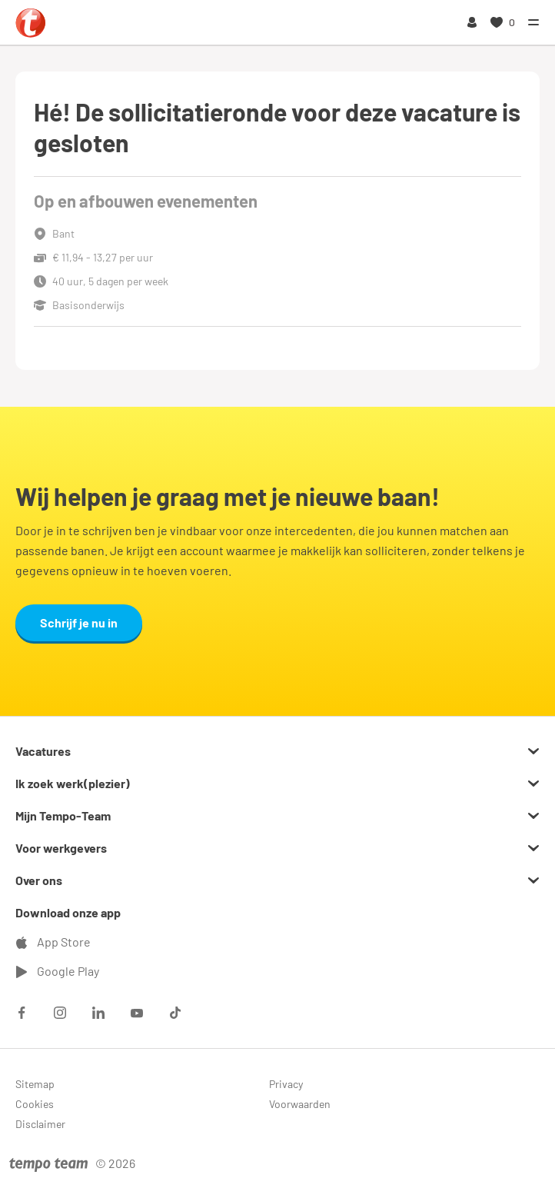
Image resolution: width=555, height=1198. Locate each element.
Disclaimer (40, 1123)
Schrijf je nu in (79, 622)
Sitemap (35, 1083)
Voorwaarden (300, 1103)
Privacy (286, 1083)
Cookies (34, 1103)
